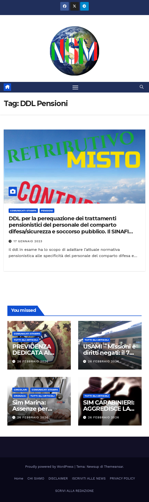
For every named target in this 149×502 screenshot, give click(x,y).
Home (18, 478)
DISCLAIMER (58, 478)
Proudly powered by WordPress (50, 466)
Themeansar (113, 466)
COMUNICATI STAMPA (23, 210)
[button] (142, 87)
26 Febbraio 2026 (32, 361)
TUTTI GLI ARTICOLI (26, 339)
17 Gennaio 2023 (28, 241)
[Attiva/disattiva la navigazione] (75, 87)
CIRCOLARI (20, 389)
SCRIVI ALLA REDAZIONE (74, 491)
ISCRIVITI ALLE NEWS (89, 478)
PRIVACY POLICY (122, 478)
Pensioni (47, 210)
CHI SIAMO (36, 478)
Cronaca (20, 395)
